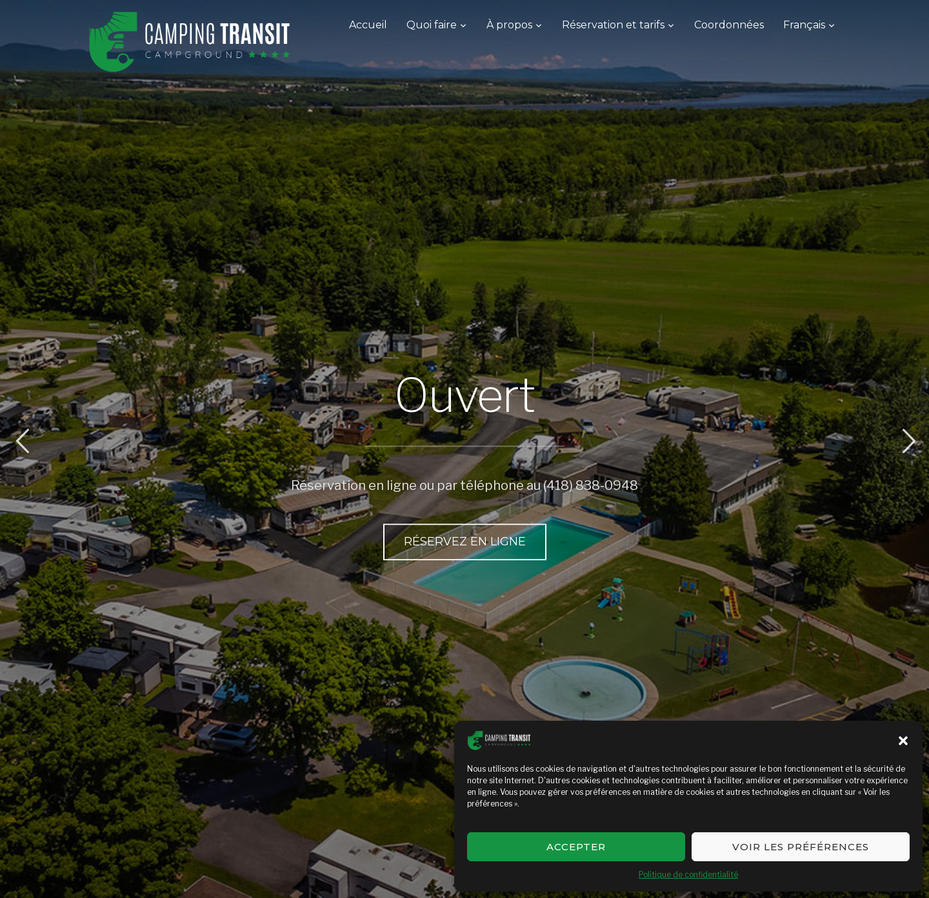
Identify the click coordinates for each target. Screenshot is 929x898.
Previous (22, 441)
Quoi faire (431, 25)
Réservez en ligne (465, 541)
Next (907, 441)
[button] (903, 740)
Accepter (576, 847)
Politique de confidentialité (688, 874)
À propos (509, 25)
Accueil (368, 25)
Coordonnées (729, 25)
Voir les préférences (800, 847)
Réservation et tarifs (613, 25)
